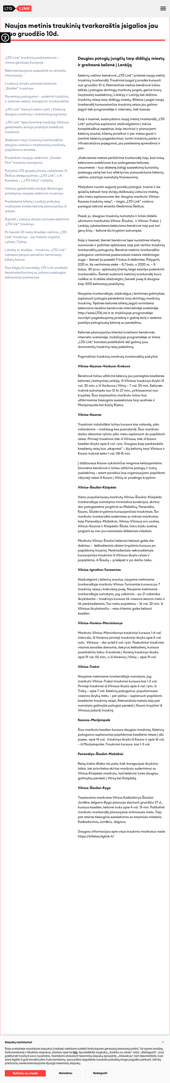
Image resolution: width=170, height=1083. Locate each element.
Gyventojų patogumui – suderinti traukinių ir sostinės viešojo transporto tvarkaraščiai (37, 99)
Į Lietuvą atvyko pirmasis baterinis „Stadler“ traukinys (30, 86)
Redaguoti (100, 1073)
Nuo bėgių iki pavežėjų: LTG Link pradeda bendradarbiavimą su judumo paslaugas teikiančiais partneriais (36, 272)
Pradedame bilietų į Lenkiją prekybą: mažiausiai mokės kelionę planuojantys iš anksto (35, 206)
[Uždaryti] (162, 1042)
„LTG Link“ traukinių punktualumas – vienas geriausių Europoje (32, 60)
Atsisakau (65, 1073)
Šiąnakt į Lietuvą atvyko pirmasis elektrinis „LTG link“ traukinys (37, 222)
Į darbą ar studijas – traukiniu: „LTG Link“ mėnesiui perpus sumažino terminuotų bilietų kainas (35, 254)
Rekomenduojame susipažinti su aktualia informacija (35, 73)
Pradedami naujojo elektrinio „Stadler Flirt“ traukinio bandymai (33, 160)
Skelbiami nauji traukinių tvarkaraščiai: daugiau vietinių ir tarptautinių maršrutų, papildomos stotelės (35, 145)
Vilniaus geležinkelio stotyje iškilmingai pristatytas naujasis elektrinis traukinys (34, 191)
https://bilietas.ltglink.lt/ (96, 836)
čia (75, 1052)
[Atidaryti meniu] (163, 8)
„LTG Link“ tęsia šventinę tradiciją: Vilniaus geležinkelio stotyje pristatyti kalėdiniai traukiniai (37, 127)
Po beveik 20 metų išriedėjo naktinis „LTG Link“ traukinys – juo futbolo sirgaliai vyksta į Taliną (36, 237)
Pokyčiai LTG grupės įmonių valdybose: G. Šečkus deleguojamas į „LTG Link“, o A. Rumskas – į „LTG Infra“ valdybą (36, 175)
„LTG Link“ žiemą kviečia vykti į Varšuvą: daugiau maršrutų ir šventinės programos (36, 112)
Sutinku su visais (25, 1073)
